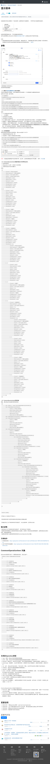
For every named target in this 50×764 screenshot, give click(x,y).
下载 (4, 750)
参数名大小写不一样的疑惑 (10, 720)
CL (41, 722)
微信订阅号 (35, 751)
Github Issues (28, 750)
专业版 (4, 752)
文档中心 (3, 5)
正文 (3, 13)
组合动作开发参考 (12, 5)
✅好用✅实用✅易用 (39, 735)
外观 (19, 752)
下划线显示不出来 (8, 728)
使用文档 (12, 749)
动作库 (19, 749)
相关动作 (14, 13)
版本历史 (12, 753)
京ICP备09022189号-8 (31, 759)
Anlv (41, 730)
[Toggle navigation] (3, 2)
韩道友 (31, 722)
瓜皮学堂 (13, 754)
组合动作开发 (13, 750)
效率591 (30, 730)
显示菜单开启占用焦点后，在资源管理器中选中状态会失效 (17, 724)
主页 (4, 749)
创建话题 (4, 717)
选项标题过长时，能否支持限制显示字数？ (13, 738)
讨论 (8, 13)
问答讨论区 (28, 749)
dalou (32, 739)
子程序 (19, 750)
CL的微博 (36, 749)
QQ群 (27, 752)
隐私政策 (43, 749)
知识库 (12, 752)
